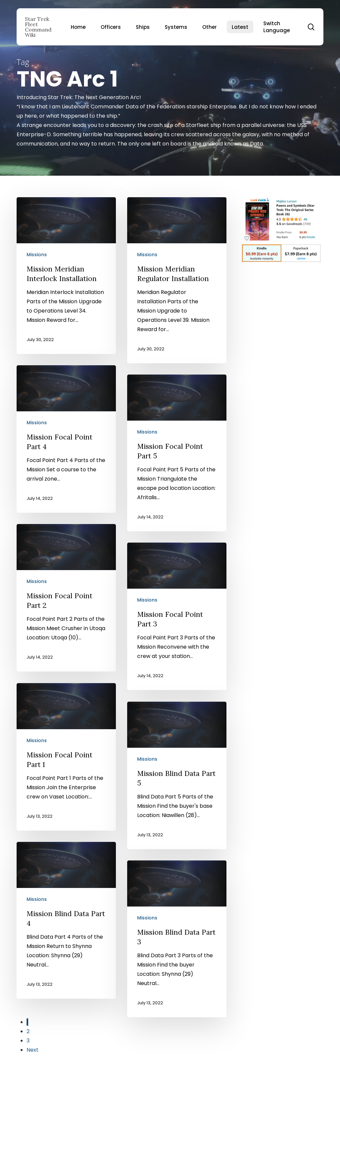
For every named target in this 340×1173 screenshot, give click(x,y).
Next (33, 1050)
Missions (37, 255)
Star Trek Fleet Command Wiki (38, 26)
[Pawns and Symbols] (281, 265)
